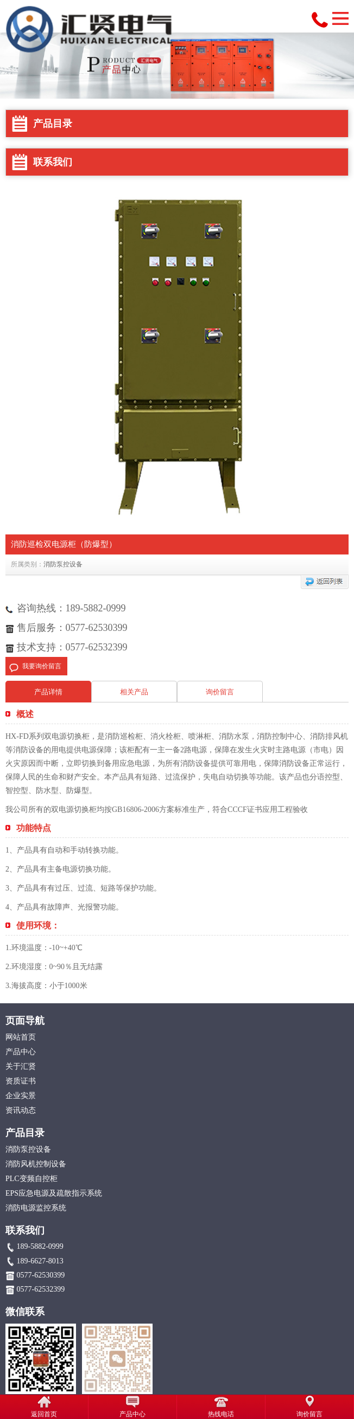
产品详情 (48, 692)
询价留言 (220, 692)
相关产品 (134, 692)
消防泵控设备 (63, 564)
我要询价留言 (41, 666)
